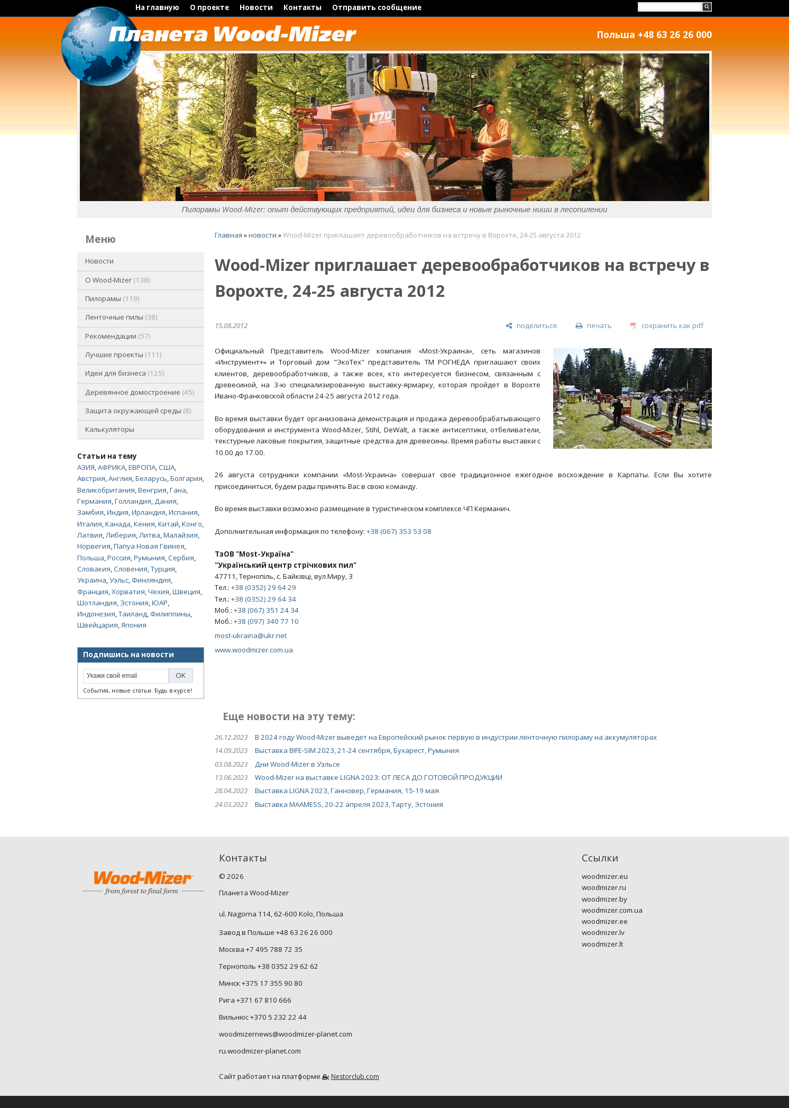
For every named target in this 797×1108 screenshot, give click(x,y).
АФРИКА (111, 467)
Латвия (90, 535)
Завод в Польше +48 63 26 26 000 (276, 932)
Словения (131, 569)
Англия (120, 478)
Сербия (181, 557)
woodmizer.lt (602, 944)
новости (263, 235)
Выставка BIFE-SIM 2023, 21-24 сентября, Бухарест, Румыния (357, 750)
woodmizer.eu (605, 876)
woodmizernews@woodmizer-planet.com (285, 1034)
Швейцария (97, 625)
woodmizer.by (604, 899)
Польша (90, 557)
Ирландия (149, 512)
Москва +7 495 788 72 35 (261, 949)
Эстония (134, 602)
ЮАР (160, 602)
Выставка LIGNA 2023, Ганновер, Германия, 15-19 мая (347, 790)
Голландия (133, 501)
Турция (163, 569)
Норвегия (94, 546)
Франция (92, 591)
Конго (192, 524)
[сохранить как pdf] (667, 325)
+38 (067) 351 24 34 (266, 610)
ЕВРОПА (142, 467)
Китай (168, 524)
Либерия (121, 535)
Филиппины (170, 614)
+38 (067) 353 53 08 (399, 531)
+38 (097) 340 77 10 (266, 621)
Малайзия (180, 535)
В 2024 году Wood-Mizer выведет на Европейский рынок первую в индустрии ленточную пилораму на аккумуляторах (456, 737)
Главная (228, 235)
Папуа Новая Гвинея (149, 546)
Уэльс (119, 580)
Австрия (91, 478)
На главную (157, 7)
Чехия (158, 591)
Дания (165, 501)
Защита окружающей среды (138, 410)
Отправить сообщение (377, 7)
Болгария (186, 478)
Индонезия (96, 614)
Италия (89, 524)
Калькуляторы (109, 429)
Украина (91, 580)
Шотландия (97, 602)
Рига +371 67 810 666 (255, 1000)
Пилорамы (112, 298)
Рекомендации (118, 336)
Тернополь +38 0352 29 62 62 (268, 966)
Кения (144, 524)
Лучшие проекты (123, 354)
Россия (119, 557)
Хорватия (128, 591)
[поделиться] (531, 325)
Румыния (149, 557)
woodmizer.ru (604, 887)
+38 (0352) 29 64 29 (263, 587)
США (167, 467)
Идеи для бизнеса (124, 373)
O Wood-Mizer (117, 280)
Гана (178, 490)
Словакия (94, 569)
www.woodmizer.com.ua (254, 650)
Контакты (302, 7)
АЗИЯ (86, 467)
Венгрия (152, 490)
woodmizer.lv (603, 932)
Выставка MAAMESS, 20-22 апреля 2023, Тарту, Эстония (349, 804)
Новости (256, 7)
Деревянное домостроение (140, 392)
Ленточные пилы (121, 317)
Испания (183, 512)
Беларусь (151, 478)
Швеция (186, 591)
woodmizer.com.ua (612, 910)
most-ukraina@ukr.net (251, 635)
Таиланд (132, 614)
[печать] (593, 325)
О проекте (209, 7)
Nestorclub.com (355, 1076)
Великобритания (106, 490)
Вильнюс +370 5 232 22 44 (263, 1017)
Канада (118, 524)
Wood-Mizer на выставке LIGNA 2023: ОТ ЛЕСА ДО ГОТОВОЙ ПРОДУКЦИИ (378, 777)
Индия (118, 512)
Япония (133, 625)
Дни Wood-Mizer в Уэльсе (297, 764)
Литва (149, 535)
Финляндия (151, 580)
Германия (94, 501)
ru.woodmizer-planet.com (260, 1051)
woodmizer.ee (605, 921)
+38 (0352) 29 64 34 (263, 599)
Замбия (90, 512)
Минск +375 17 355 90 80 (261, 983)
